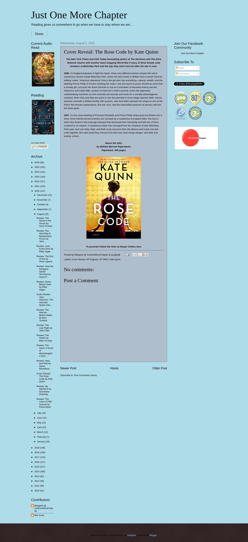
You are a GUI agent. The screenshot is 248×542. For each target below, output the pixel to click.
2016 (37, 462)
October (41, 204)
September (43, 209)
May (39, 422)
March (40, 432)
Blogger (153, 535)
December (42, 195)
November (42, 200)
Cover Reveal (78, 259)
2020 (37, 191)
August (41, 214)
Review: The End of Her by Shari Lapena (45, 259)
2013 (37, 476)
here (138, 246)
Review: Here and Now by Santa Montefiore (44, 364)
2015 (37, 466)
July (39, 413)
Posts (180, 68)
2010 (37, 490)
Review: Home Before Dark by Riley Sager (44, 285)
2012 (37, 481)
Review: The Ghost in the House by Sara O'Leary (44, 222)
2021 (37, 186)
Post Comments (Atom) (85, 375)
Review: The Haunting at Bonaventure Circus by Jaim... (44, 236)
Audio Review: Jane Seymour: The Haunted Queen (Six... (45, 299)
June (40, 417)
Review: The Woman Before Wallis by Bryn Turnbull (44, 315)
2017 (37, 457)
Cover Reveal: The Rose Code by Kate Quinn (45, 377)
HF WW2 (103, 259)
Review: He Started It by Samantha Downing (44, 390)
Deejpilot (131, 535)
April (39, 427)
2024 (37, 172)
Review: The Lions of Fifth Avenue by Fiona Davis (44, 403)
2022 (37, 181)
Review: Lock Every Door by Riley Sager (45, 249)
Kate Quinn (115, 259)
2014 (37, 471)
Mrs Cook (39, 515)
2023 (37, 176)
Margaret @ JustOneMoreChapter (43, 508)
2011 (37, 485)
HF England (92, 259)
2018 (37, 452)
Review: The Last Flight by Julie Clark (44, 328)
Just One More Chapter (79, 14)
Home (39, 34)
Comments (182, 73)
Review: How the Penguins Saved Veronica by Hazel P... (45, 271)
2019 (37, 447)
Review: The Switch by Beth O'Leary (44, 338)
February (41, 437)
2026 (37, 162)
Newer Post (68, 368)
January (41, 441)
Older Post (159, 368)
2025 (37, 167)
